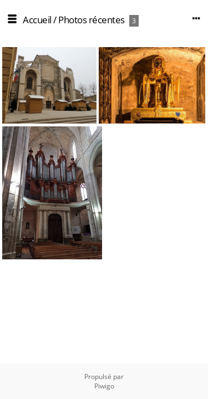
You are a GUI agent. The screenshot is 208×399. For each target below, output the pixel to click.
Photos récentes (91, 19)
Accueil (37, 19)
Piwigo (104, 386)
